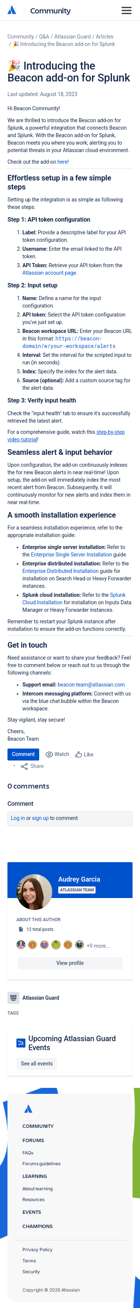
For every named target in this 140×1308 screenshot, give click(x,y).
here (62, 162)
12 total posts (40, 929)
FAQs (27, 1153)
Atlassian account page (49, 273)
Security (31, 1271)
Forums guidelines (41, 1163)
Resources (33, 1199)
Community (50, 10)
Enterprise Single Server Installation (71, 555)
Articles (104, 37)
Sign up (40, 818)
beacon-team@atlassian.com (91, 685)
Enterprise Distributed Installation (60, 571)
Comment (23, 754)
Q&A (44, 37)
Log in (18, 818)
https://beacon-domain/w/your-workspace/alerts (69, 342)
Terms (29, 1261)
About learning (37, 1188)
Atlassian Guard (73, 37)
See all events (37, 1064)
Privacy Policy (37, 1249)
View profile (70, 963)
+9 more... (98, 946)
